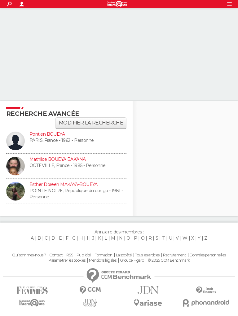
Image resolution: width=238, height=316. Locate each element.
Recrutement (174, 255)
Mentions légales (102, 260)
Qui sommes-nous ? (29, 255)
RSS (69, 255)
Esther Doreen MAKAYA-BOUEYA (63, 184)
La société (124, 255)
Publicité (84, 255)
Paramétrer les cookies (67, 260)
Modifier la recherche (91, 123)
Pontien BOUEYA (47, 134)
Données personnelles (208, 255)
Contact (56, 255)
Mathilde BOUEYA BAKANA (57, 159)
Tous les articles (147, 255)
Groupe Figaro (132, 260)
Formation (103, 255)
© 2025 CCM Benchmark (169, 260)
